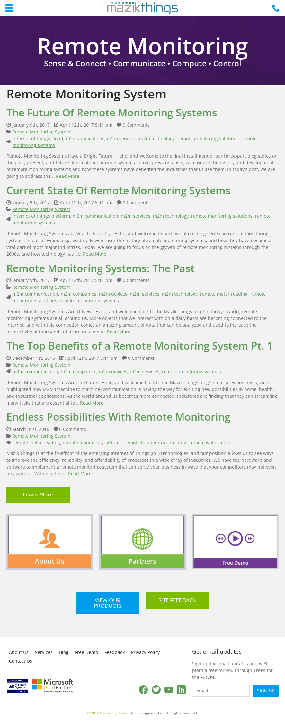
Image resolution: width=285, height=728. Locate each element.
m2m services (122, 138)
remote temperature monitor (155, 443)
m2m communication (95, 216)
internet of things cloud (38, 138)
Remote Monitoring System (41, 132)
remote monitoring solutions (208, 138)
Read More (67, 176)
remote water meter (210, 443)
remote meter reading (224, 294)
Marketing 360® (113, 713)
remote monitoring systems (89, 300)
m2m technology (157, 138)
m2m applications (85, 138)
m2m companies (78, 294)
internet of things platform (41, 216)
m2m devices (113, 294)
